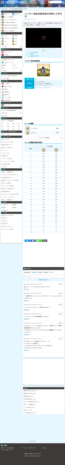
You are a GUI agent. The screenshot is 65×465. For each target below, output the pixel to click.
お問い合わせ (38, 453)
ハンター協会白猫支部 (32, 52)
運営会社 (31, 453)
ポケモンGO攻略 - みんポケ (6, 450)
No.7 (25, 304)
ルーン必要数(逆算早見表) (33, 56)
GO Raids (45, 448)
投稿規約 (34, 272)
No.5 (25, 314)
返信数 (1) (27, 310)
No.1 (25, 338)
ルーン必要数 (30, 54)
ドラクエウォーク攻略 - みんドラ (28, 448)
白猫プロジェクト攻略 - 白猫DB (14, 2)
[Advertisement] (43, 105)
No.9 (25, 293)
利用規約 (26, 453)
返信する (26, 289)
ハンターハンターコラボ (40, 87)
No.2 (25, 323)
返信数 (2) (27, 334)
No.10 (25, 284)
